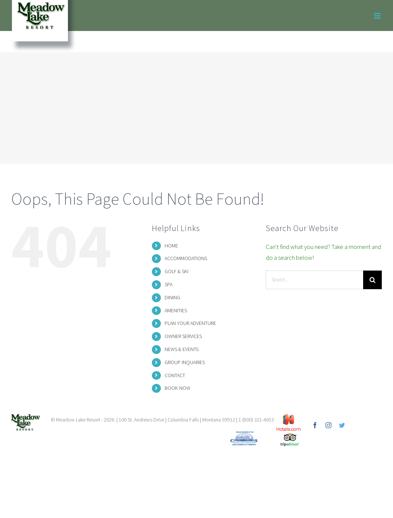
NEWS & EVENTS (182, 349)
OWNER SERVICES (183, 336)
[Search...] (314, 280)
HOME (171, 245)
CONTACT (175, 375)
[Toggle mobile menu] (378, 16)
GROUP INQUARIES (185, 362)
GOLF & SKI (176, 271)
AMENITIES (176, 310)
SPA (168, 284)
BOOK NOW (177, 388)
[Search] (372, 280)
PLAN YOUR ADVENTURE (190, 323)
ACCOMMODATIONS (186, 258)
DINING (172, 297)
